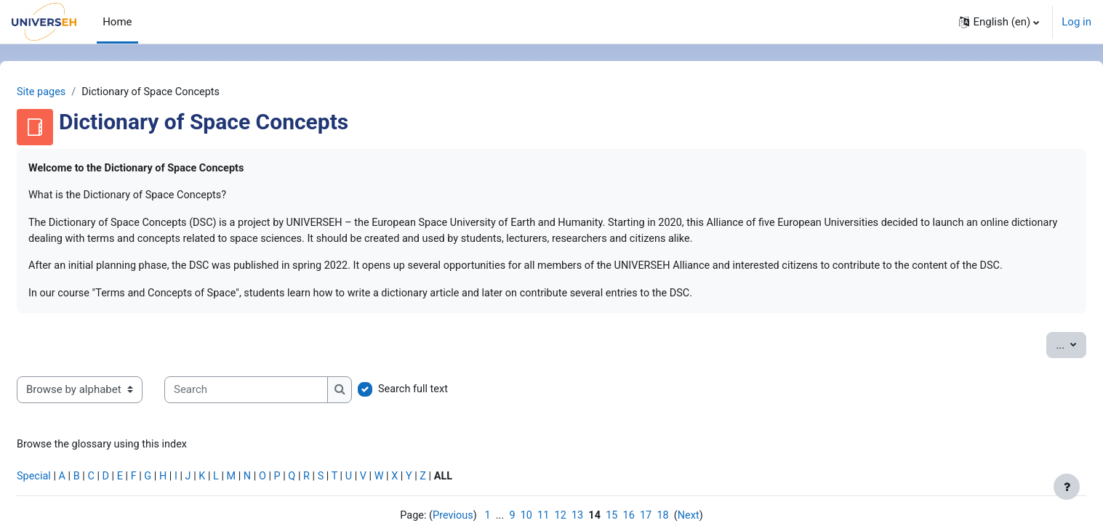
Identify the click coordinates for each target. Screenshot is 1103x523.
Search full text (449, 410)
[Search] (281, 410)
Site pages (77, 92)
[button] (999, 22)
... (1036, 364)
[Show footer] (1067, 487)
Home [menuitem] (117, 21)
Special (69, 499)
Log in (1076, 21)
